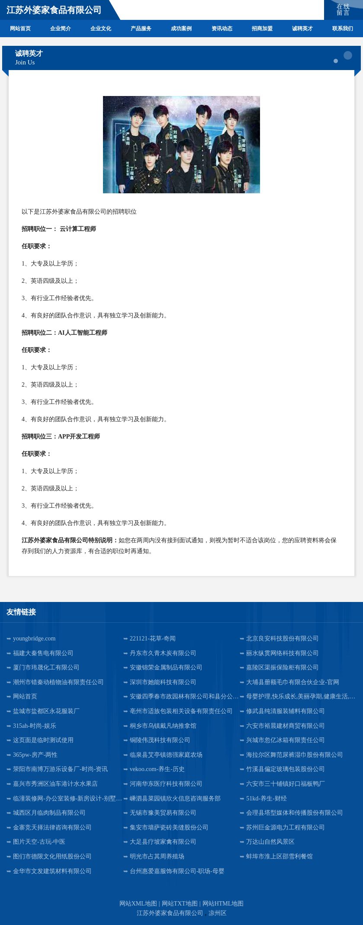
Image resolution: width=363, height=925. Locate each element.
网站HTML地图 (223, 903)
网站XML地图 (138, 903)
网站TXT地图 (180, 903)
